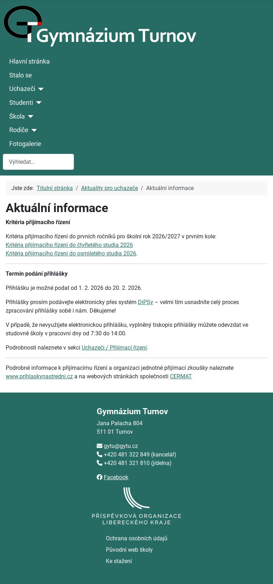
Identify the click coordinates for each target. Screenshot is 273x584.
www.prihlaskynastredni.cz (39, 376)
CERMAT (181, 376)
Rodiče (18, 130)
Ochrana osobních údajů (136, 538)
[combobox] (38, 162)
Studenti (21, 102)
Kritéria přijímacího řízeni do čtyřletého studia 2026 (69, 245)
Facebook (116, 477)
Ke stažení (119, 561)
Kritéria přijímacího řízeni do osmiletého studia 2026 (71, 253)
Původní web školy (129, 549)
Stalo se (20, 75)
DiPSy (145, 302)
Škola (17, 116)
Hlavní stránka (29, 61)
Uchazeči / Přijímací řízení (114, 347)
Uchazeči (22, 88)
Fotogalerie (25, 143)
